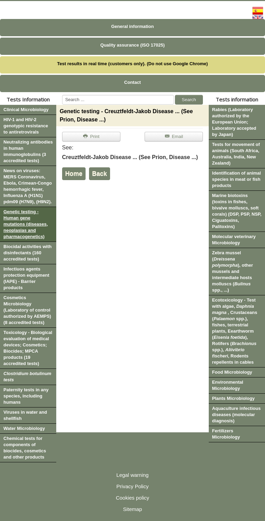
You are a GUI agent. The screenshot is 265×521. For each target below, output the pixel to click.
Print (91, 136)
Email (174, 136)
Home (73, 173)
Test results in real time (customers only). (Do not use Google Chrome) (132, 63)
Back (99, 173)
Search (189, 99)
